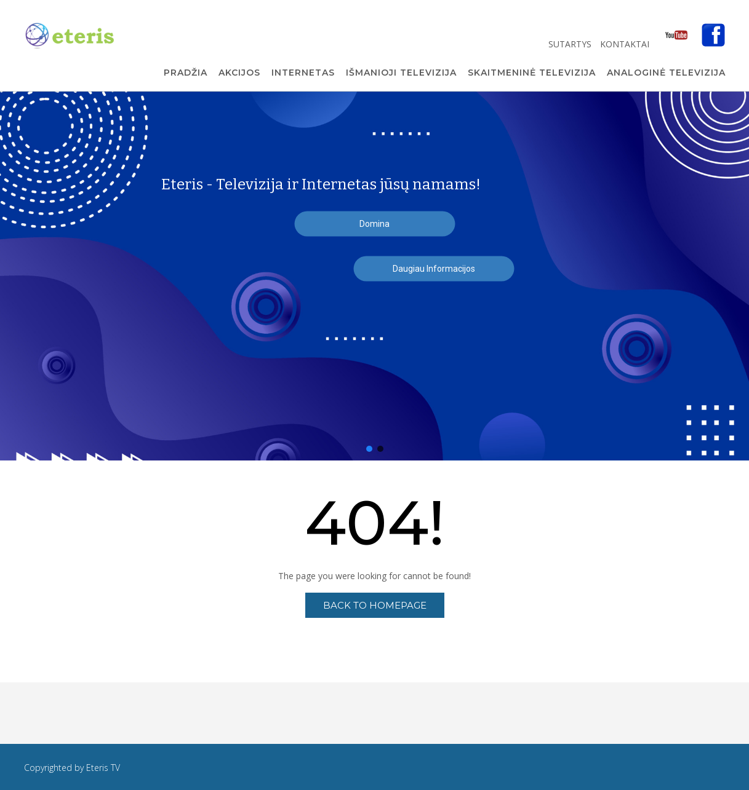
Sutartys (571, 44)
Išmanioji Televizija (401, 73)
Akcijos (239, 73)
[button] (369, 449)
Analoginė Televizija (666, 73)
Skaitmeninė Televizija (532, 73)
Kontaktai (626, 44)
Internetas (303, 73)
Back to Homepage (375, 605)
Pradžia (185, 73)
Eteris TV (103, 767)
